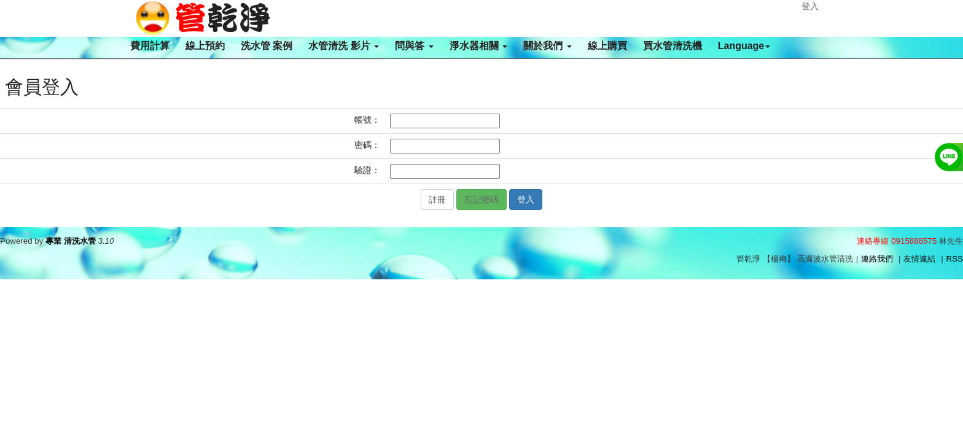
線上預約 (205, 46)
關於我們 (547, 46)
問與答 (414, 46)
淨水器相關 (478, 46)
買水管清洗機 (672, 46)
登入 (810, 6)
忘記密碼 (481, 199)
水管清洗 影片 (343, 46)
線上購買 (607, 46)
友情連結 (919, 258)
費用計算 (150, 46)
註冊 (437, 199)
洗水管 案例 (266, 46)
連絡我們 (877, 258)
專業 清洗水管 (70, 241)
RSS (954, 258)
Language (744, 46)
